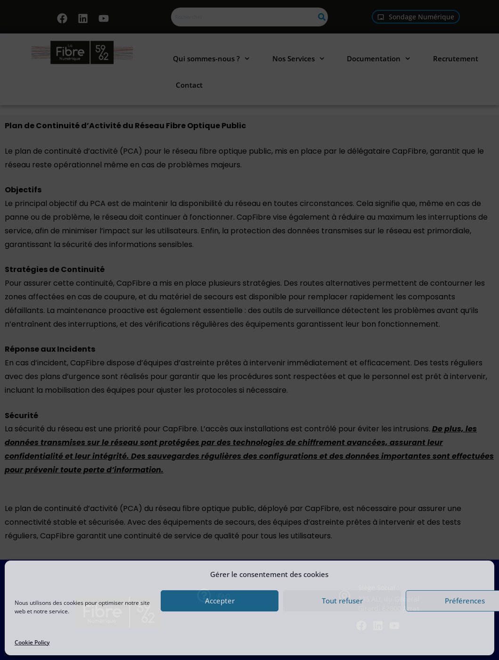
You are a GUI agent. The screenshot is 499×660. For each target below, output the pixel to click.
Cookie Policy (32, 642)
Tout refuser (342, 600)
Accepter (220, 600)
